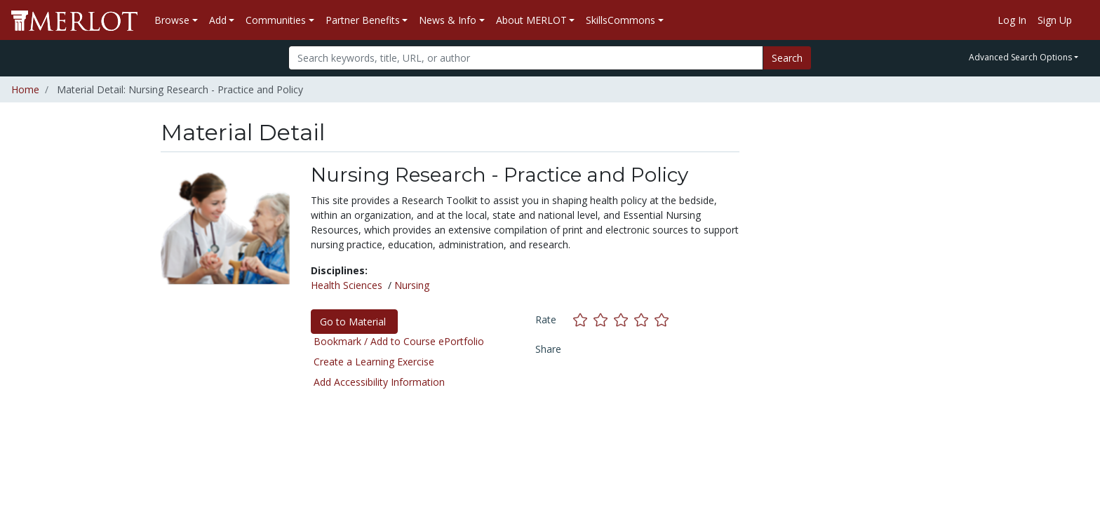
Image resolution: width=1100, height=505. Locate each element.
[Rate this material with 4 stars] (644, 319)
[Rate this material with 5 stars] (663, 319)
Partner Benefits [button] (363, 20)
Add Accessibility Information (379, 382)
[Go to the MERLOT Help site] (1083, 20)
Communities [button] (276, 20)
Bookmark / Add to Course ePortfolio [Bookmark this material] (399, 341)
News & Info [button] (447, 20)
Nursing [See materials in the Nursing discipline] (411, 285)
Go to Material (354, 321)
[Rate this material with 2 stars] (603, 319)
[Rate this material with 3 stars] (624, 319)
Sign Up (1055, 20)
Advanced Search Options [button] (1020, 57)
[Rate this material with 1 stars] (583, 319)
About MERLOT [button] (531, 20)
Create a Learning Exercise (374, 361)
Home (25, 89)
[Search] (525, 58)
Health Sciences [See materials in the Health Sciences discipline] (346, 285)
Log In (1012, 20)
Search (787, 58)
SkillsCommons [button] (620, 20)
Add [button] (218, 20)
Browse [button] (171, 20)
